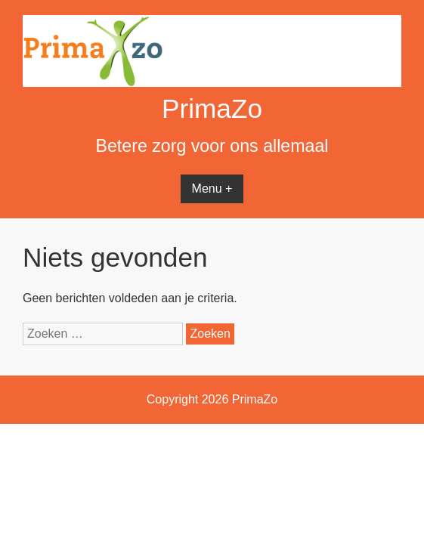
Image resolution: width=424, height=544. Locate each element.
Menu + (212, 188)
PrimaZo (212, 108)
